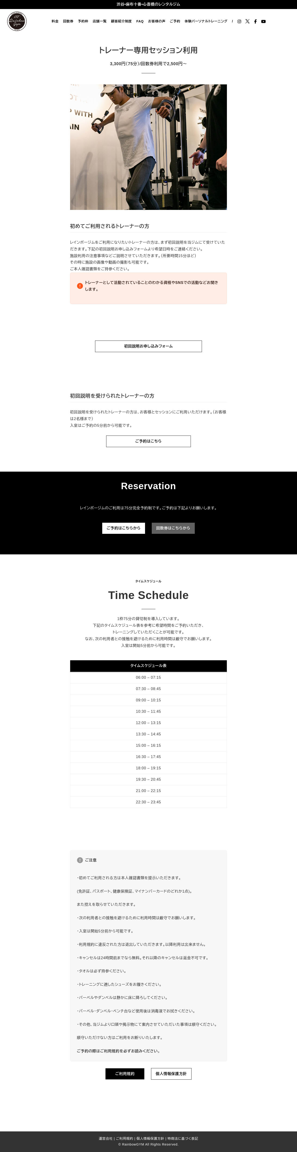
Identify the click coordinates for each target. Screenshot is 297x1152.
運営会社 (106, 1138)
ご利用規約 (124, 1138)
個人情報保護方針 (150, 1138)
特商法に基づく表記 (182, 1138)
